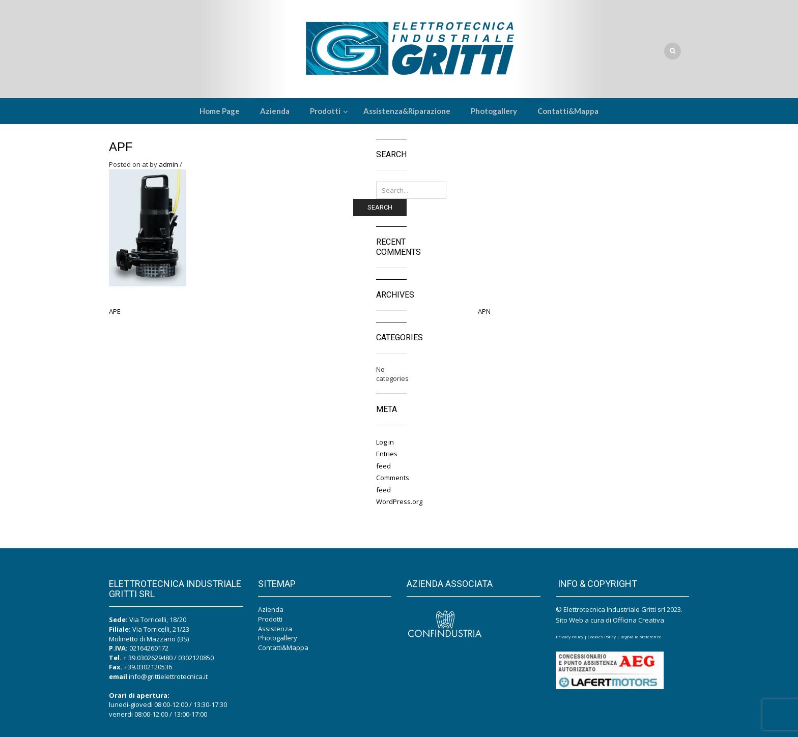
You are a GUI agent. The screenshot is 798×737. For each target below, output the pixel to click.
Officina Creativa (638, 620)
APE (115, 311)
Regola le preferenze (640, 636)
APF (121, 147)
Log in (385, 442)
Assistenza (275, 628)
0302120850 (196, 657)
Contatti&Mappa (283, 647)
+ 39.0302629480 (148, 657)
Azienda (270, 609)
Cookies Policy (602, 636)
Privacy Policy (569, 636)
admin (168, 164)
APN (484, 311)
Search (379, 207)
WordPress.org (399, 501)
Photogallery (277, 637)
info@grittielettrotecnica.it (168, 676)
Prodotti (270, 619)
